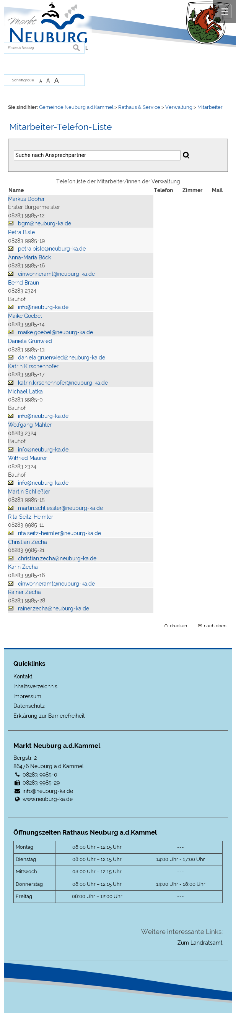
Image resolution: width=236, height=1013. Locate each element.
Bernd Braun (23, 282)
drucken (178, 625)
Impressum (27, 696)
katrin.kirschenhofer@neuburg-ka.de (63, 382)
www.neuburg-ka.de (48, 799)
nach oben (215, 625)
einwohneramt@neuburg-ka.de (56, 273)
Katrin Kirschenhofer (33, 366)
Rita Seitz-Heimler (30, 516)
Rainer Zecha (24, 592)
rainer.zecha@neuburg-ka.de (53, 608)
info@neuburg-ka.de (43, 307)
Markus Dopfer (26, 199)
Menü (224, 11)
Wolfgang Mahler (30, 424)
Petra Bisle (21, 232)
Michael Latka (25, 391)
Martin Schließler (29, 491)
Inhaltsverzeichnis (35, 686)
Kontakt (23, 676)
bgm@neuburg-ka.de (44, 223)
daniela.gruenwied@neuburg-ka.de (61, 357)
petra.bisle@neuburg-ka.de (52, 248)
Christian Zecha (27, 542)
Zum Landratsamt (200, 942)
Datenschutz (29, 705)
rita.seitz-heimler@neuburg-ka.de (59, 533)
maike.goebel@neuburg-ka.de (55, 332)
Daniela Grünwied (30, 341)
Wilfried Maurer (27, 458)
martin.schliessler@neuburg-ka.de (60, 508)
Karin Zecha (23, 566)
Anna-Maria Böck (29, 257)
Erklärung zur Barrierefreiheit (49, 715)
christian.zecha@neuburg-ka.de (57, 558)
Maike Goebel (25, 315)
